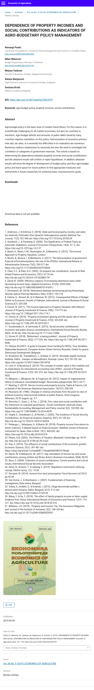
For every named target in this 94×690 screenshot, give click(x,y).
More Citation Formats (16, 648)
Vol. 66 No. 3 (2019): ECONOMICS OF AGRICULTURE (51, 12)
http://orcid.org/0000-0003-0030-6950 (19, 54)
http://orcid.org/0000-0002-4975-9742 (19, 66)
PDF (10, 605)
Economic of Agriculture (19, 3)
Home (8, 12)
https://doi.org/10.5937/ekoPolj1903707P (31, 100)
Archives (19, 12)
